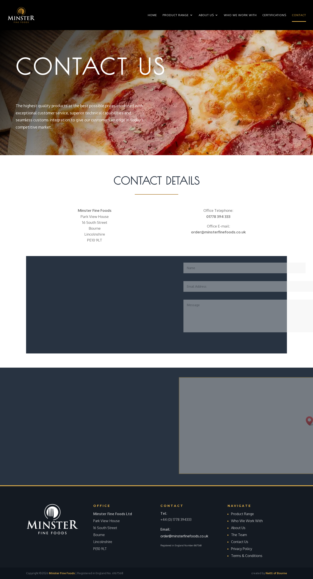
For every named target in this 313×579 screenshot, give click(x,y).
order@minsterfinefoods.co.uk (184, 536)
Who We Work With (240, 15)
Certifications (274, 15)
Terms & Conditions (247, 556)
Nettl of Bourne (276, 573)
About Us (206, 15)
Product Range (176, 15)
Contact (299, 15)
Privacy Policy (241, 549)
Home (152, 15)
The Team (239, 535)
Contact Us (239, 542)
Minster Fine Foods (62, 573)
